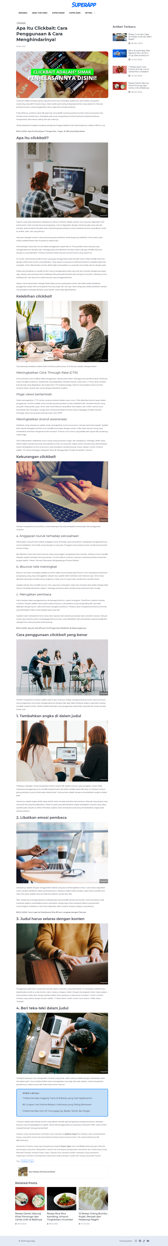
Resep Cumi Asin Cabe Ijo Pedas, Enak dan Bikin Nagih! (140, 36)
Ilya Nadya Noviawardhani (42, 1171)
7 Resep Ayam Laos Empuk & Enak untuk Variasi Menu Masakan (138, 69)
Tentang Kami (125, 1241)
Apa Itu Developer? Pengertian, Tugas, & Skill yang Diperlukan (56, 131)
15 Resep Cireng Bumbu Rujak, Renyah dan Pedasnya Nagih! (93, 1216)
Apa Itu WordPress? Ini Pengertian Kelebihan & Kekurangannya (57, 628)
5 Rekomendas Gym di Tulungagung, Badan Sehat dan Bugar (56, 1111)
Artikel (91, 12)
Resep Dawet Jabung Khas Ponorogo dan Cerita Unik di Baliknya (28, 1216)
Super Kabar (58, 13)
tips (31, 1161)
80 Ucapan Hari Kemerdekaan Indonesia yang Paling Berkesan (57, 1104)
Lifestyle (21, 23)
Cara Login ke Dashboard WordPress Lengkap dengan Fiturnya (57, 912)
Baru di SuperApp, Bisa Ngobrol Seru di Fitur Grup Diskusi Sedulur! (139, 53)
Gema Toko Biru (39, 13)
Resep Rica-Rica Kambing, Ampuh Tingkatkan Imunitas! (60, 1216)
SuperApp (30, 1241)
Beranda (23, 13)
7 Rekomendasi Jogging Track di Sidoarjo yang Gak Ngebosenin (57, 1098)
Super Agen (74, 13)
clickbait (25, 1161)
